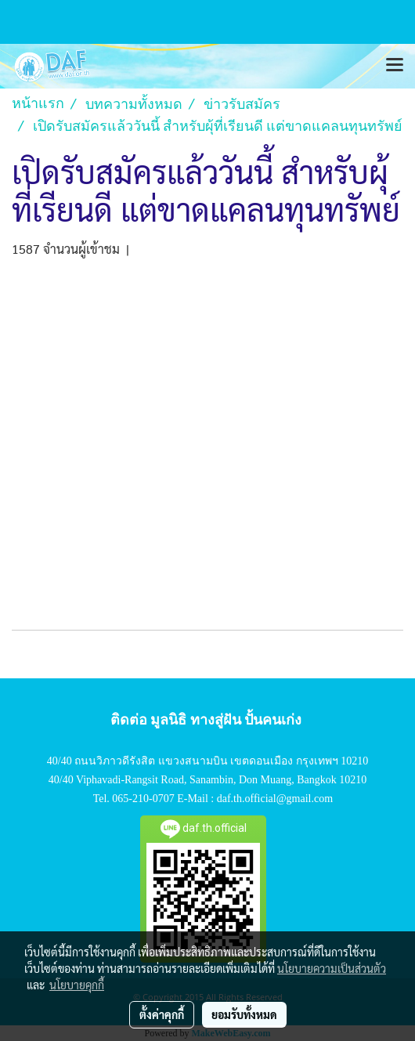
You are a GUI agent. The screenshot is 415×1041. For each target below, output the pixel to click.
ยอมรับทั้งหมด (244, 1014)
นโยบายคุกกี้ (76, 985)
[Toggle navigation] (394, 66)
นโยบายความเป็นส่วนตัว (331, 968)
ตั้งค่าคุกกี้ (161, 1014)
